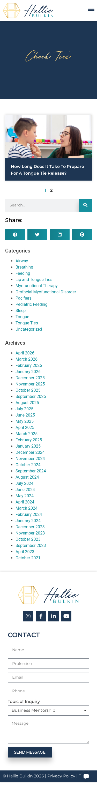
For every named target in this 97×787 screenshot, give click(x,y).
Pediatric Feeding (31, 304)
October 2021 (28, 557)
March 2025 (27, 433)
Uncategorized (29, 329)
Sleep (21, 310)
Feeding (23, 273)
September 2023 (31, 545)
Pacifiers (24, 298)
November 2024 (30, 458)
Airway (22, 260)
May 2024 (25, 495)
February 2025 (29, 439)
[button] (15, 234)
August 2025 (27, 402)
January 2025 (28, 446)
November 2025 (30, 384)
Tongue (22, 316)
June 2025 (25, 415)
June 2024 (25, 489)
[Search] (85, 205)
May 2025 (25, 421)
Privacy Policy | (63, 776)
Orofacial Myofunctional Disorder (46, 291)
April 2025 (25, 427)
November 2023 (30, 533)
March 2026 (27, 359)
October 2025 (28, 390)
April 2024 (25, 502)
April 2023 (25, 551)
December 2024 (30, 452)
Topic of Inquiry (24, 702)
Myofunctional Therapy (37, 285)
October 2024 (28, 464)
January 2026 (28, 371)
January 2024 (28, 520)
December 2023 (30, 526)
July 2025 (24, 408)
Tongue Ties (27, 323)
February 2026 (29, 365)
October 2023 (28, 539)
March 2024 (27, 508)
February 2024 (29, 514)
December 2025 (30, 377)
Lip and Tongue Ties (34, 279)
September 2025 (31, 396)
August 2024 (27, 477)
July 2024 (24, 483)
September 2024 (31, 471)
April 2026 (25, 353)
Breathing (24, 267)
